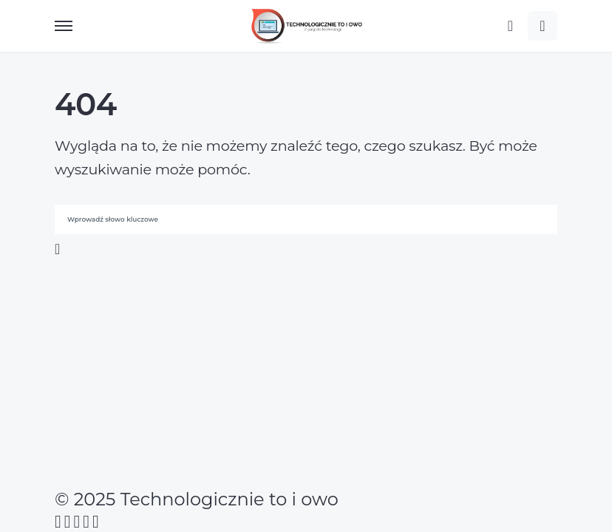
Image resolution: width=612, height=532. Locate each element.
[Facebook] (58, 522)
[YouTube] (86, 522)
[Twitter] (67, 522)
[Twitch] (95, 522)
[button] (63, 25)
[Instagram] (77, 522)
